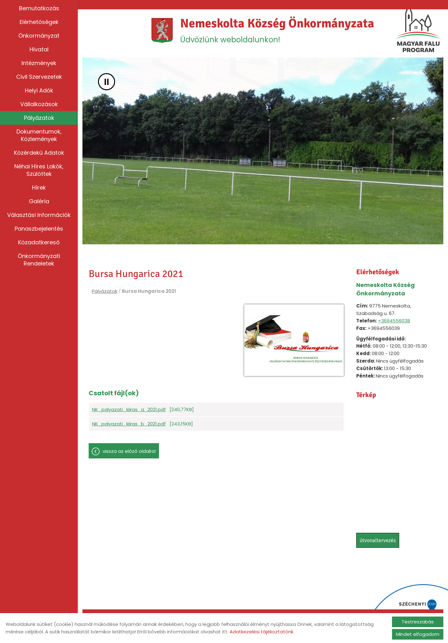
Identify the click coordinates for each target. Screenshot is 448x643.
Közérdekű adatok (39, 153)
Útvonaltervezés (378, 540)
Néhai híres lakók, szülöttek (38, 170)
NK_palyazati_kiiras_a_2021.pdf (129, 409)
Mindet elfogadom (417, 634)
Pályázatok (39, 118)
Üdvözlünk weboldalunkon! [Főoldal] (277, 30)
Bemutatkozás (39, 8)
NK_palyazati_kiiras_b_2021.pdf (129, 423)
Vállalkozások (39, 104)
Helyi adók (39, 90)
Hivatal (39, 49)
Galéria (39, 201)
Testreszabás (418, 621)
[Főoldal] (162, 30)
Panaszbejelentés (39, 228)
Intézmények (38, 63)
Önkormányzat (38, 36)
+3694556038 (394, 320)
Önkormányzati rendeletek (39, 259)
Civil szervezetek (39, 77)
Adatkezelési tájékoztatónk (261, 631)
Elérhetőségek (39, 22)
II (106, 82)
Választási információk (39, 215)
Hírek (39, 187)
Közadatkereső (39, 242)
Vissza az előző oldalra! (129, 451)
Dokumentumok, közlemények (39, 135)
